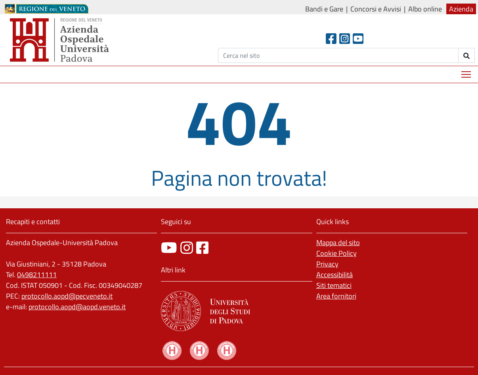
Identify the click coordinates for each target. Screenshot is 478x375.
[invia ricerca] (467, 55)
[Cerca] (338, 55)
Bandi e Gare (324, 9)
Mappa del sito (338, 242)
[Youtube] (358, 38)
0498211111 (37, 274)
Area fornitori (336, 296)
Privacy (327, 264)
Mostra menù (466, 71)
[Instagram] (344, 38)
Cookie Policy (336, 253)
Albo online (425, 9)
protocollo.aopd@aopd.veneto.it (77, 306)
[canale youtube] (169, 248)
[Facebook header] (331, 38)
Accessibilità (334, 274)
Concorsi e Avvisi (375, 9)
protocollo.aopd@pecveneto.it (67, 296)
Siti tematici (334, 285)
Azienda (461, 9)
